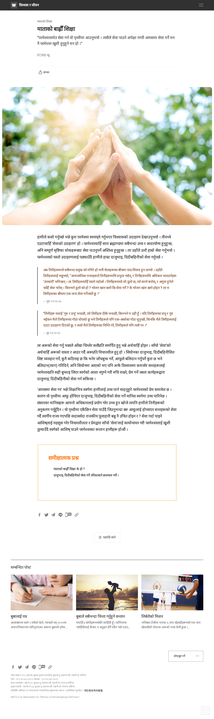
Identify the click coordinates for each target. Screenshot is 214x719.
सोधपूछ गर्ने (179, 656)
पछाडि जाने (109, 537)
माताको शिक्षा (44, 21)
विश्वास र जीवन (29, 5)
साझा (43, 72)
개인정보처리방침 (93, 690)
